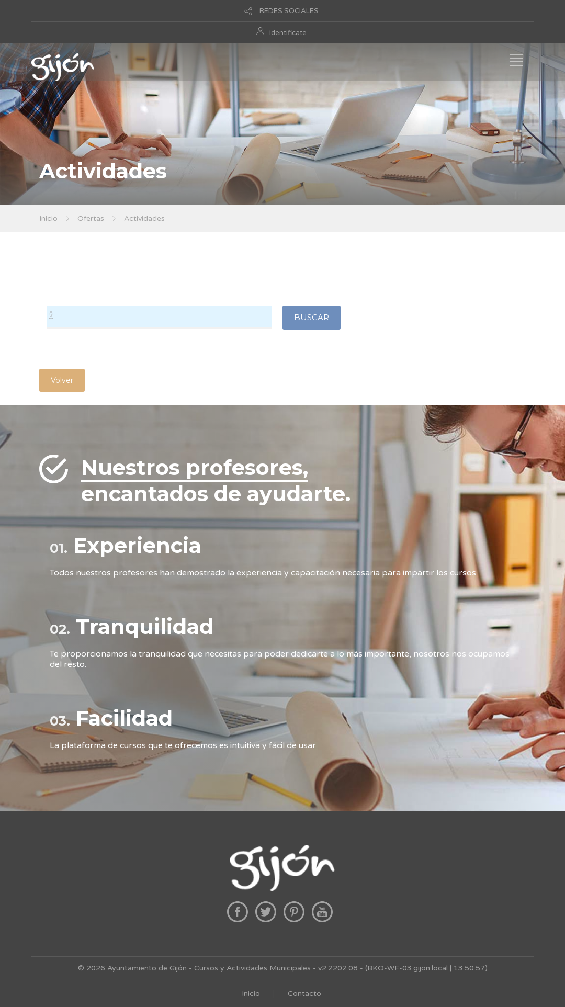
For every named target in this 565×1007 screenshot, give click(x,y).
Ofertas (90, 218)
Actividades (144, 218)
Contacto (304, 993)
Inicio (48, 218)
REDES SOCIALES (289, 11)
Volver (62, 380)
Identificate (288, 33)
